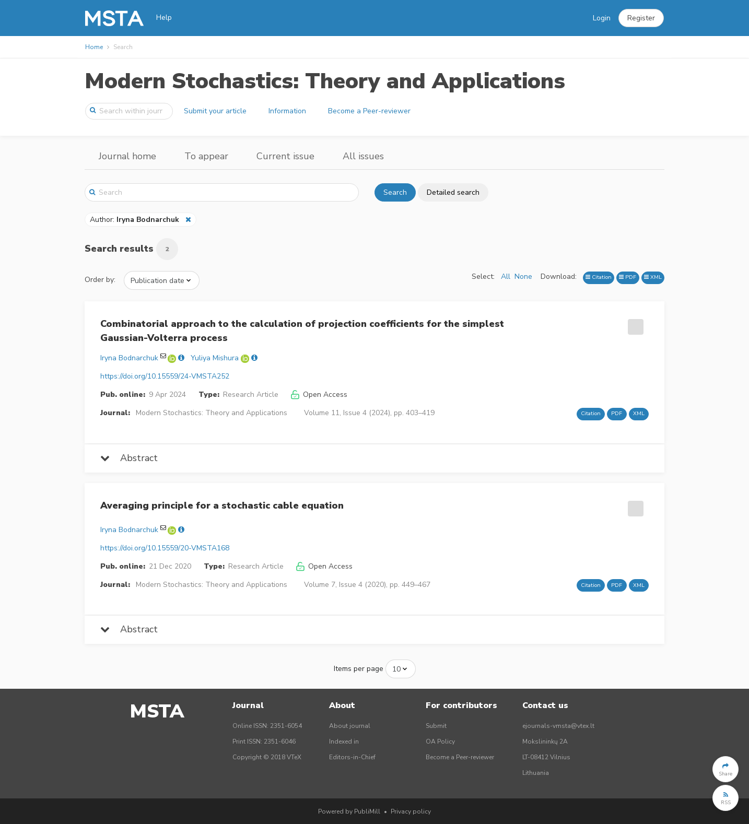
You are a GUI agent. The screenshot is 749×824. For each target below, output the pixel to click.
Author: (135, 220)
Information (287, 111)
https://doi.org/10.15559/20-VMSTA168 (164, 548)
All (505, 276)
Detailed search (453, 192)
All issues (363, 156)
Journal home (127, 156)
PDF (627, 277)
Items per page (358, 669)
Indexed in (344, 741)
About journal (349, 726)
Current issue (285, 156)
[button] (641, 18)
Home (94, 47)
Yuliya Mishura (215, 358)
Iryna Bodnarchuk (129, 358)
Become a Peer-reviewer (369, 111)
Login (602, 18)
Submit (436, 726)
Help (164, 17)
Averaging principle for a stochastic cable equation (222, 505)
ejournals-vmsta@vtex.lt (558, 726)
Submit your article (215, 111)
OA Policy (440, 741)
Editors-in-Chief (352, 757)
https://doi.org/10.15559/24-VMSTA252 (164, 376)
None (523, 276)
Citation (599, 277)
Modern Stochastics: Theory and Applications (325, 81)
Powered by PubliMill (349, 811)
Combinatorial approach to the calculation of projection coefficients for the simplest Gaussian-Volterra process (302, 330)
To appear (206, 156)
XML (653, 277)
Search (395, 192)
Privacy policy (411, 811)
